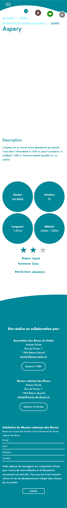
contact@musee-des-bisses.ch (33, 397)
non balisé (17, 198)
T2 (49, 198)
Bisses (24, 18)
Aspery (55, 23)
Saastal (36, 258)
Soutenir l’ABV (33, 366)
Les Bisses (8, 18)
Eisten (35, 263)
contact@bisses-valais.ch (33, 356)
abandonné (38, 271)
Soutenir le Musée (33, 406)
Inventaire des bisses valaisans (23, 23)
